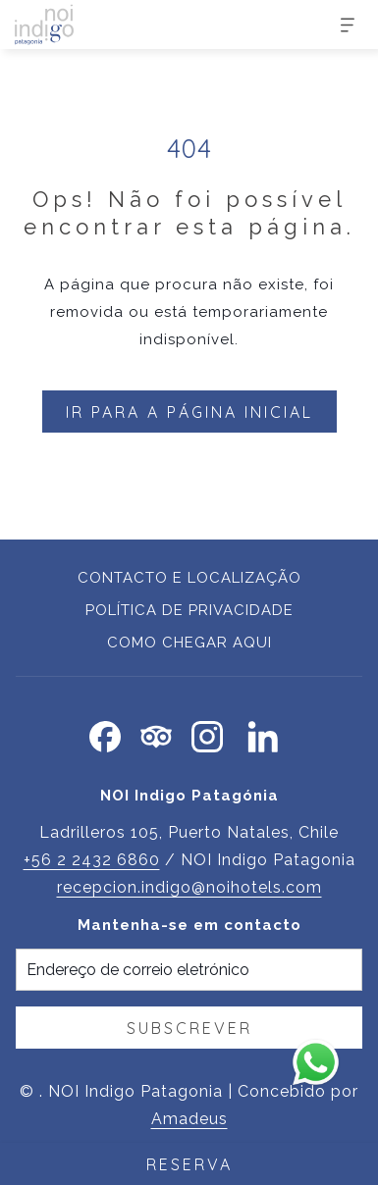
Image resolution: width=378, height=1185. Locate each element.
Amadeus (189, 1118)
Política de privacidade (189, 610)
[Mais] (340, 25)
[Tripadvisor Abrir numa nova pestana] (156, 733)
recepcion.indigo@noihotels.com (189, 887)
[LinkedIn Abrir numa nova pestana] (263, 733)
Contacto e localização (189, 578)
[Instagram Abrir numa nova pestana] (207, 733)
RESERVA (189, 1164)
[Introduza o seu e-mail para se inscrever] (189, 970)
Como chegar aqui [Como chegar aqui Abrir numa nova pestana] (189, 642)
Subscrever (189, 1028)
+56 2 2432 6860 (92, 859)
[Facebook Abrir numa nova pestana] (105, 733)
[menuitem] (189, 580)
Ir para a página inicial (189, 412)
